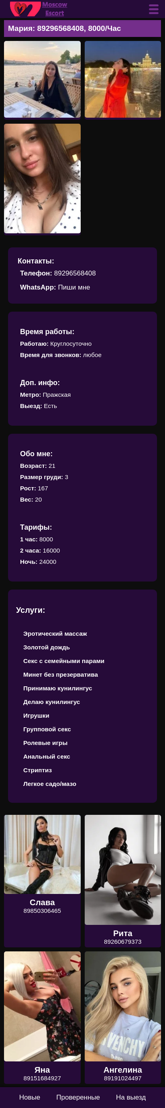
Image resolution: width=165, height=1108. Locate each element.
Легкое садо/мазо (49, 783)
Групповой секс (47, 729)
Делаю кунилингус (51, 701)
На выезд (131, 1097)
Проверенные (78, 1097)
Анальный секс (46, 756)
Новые (29, 1097)
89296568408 (75, 273)
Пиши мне (74, 287)
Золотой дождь (46, 647)
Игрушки (36, 715)
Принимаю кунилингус (57, 688)
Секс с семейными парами (63, 660)
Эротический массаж (55, 633)
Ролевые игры (45, 742)
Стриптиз (37, 770)
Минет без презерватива (60, 674)
